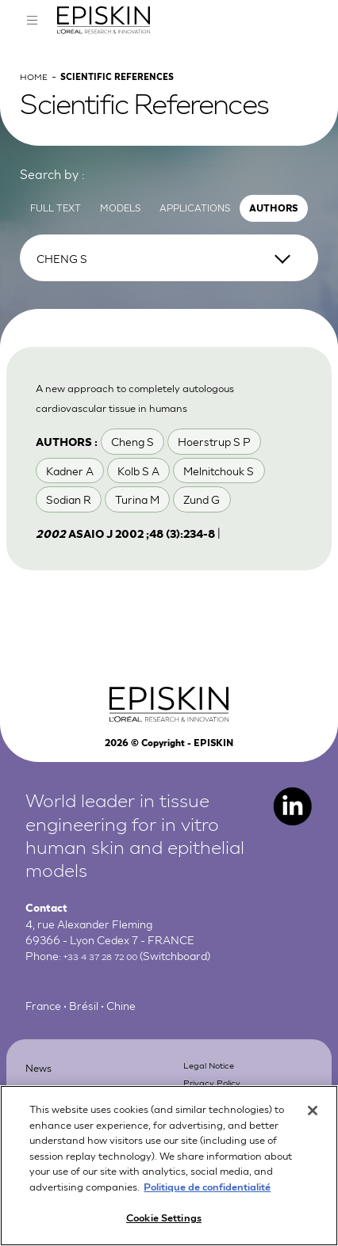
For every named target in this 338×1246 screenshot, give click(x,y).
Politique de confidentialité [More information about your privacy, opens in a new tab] (207, 1193)
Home (37, 98)
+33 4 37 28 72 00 (109, 997)
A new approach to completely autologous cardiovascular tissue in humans (149, 429)
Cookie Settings (164, 1225)
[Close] (312, 1118)
